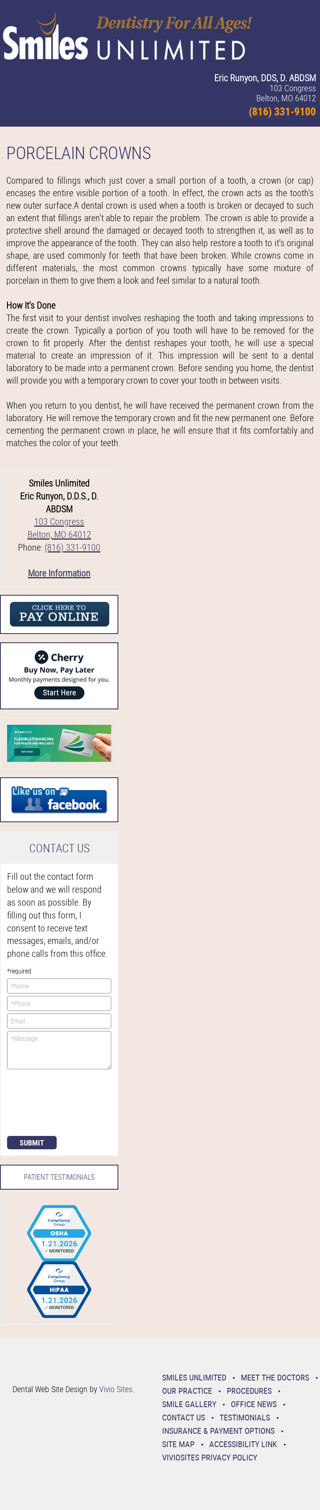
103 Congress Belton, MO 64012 (59, 527)
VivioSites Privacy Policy (209, 1457)
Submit (32, 1143)
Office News (254, 1404)
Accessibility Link (243, 1444)
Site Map (178, 1444)
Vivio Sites (115, 1389)
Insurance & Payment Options (218, 1430)
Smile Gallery (189, 1404)
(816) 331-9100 (72, 547)
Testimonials (245, 1417)
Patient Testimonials (59, 1177)
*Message (59, 1050)
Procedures (249, 1390)
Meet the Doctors (275, 1377)
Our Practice (187, 1390)
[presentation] (41, 1102)
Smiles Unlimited (194, 1377)
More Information (59, 573)
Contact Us (183, 1417)
